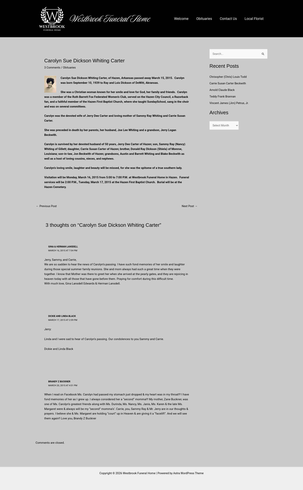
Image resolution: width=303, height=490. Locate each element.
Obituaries (206, 19)
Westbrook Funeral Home (110, 19)
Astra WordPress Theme (188, 473)
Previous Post (46, 206)
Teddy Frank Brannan (223, 96)
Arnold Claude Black (222, 90)
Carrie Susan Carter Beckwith (228, 83)
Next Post (189, 206)
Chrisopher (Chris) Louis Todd (228, 77)
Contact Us (229, 19)
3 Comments (52, 67)
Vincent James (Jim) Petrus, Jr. (229, 103)
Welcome (184, 19)
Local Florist (254, 19)
